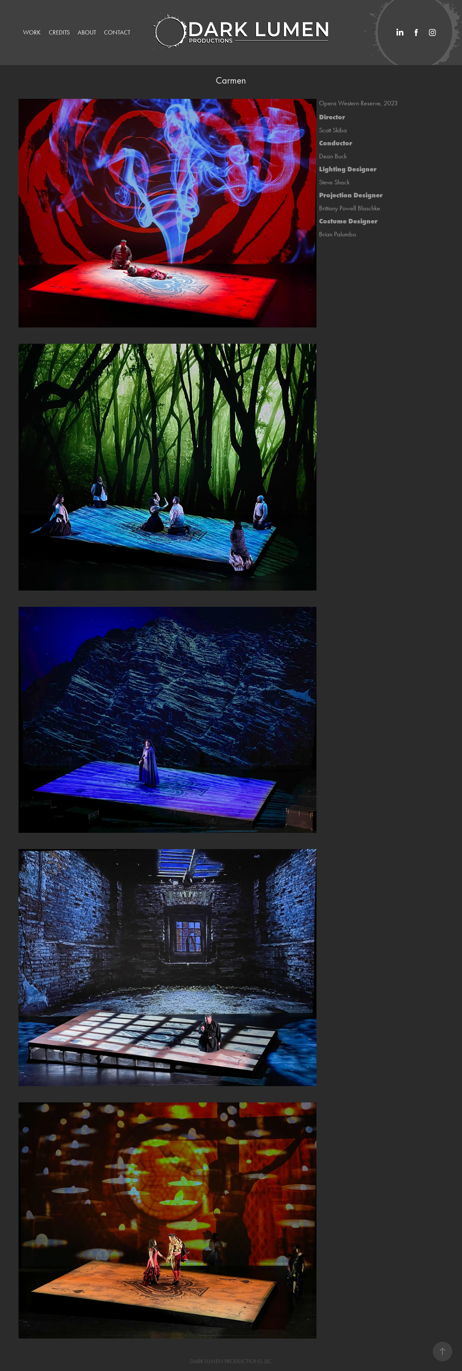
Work (32, 32)
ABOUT (87, 32)
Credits (59, 32)
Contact (117, 32)
